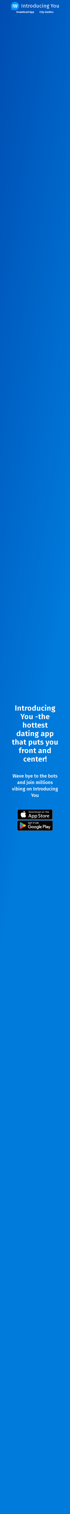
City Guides (46, 12)
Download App (25, 12)
